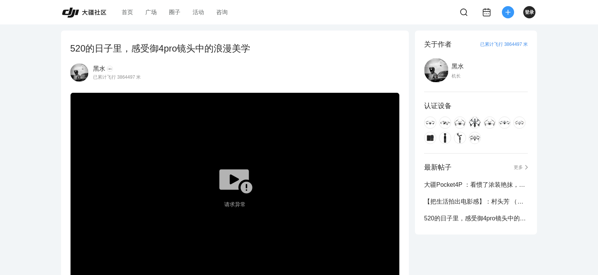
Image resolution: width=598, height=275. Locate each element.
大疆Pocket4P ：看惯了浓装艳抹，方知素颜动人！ (476, 184)
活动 (198, 12)
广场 (151, 12)
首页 (127, 12)
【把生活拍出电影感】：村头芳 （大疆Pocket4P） (476, 201)
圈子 (174, 12)
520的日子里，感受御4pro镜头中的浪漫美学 (476, 218)
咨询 (222, 12)
